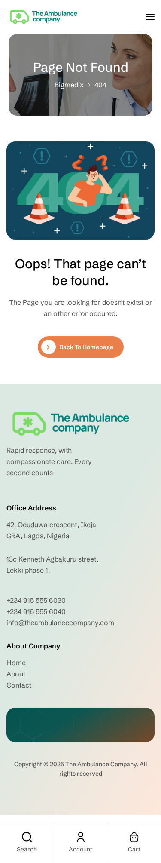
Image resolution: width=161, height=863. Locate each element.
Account (80, 849)
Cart (134, 849)
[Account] (81, 837)
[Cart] (134, 837)
